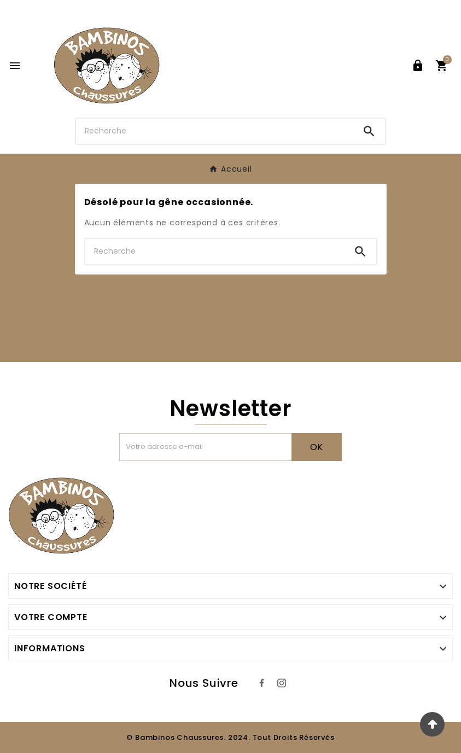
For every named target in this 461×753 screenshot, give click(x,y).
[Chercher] (214, 131)
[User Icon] (417, 65)
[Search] (369, 131)
